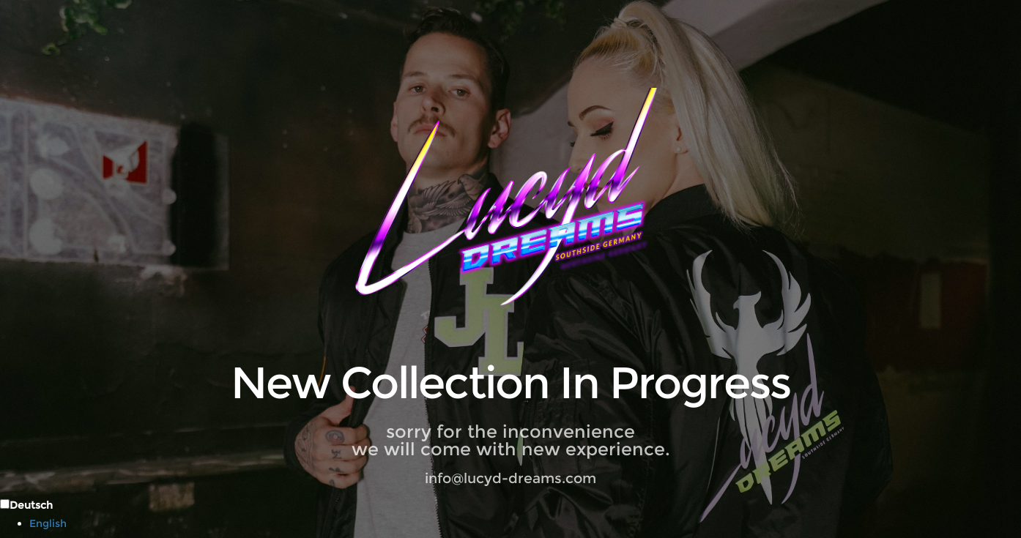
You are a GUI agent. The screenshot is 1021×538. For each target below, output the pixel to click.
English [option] (48, 523)
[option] (525, 523)
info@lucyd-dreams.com (510, 478)
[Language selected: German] (510, 513)
